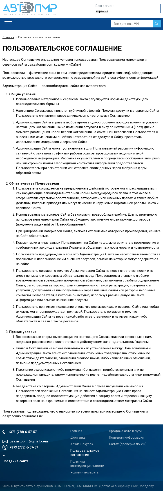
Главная (8, 37)
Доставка (77, 437)
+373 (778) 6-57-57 (22, 432)
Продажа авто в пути (125, 431)
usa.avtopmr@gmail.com (29, 441)
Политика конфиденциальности (87, 464)
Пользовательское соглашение (84, 453)
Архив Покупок (81, 444)
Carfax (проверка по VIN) (128, 444)
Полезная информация (126, 437)
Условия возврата (84, 472)
